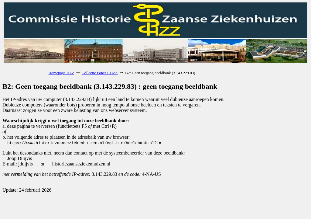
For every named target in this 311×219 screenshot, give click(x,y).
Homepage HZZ (61, 73)
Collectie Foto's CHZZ (100, 73)
